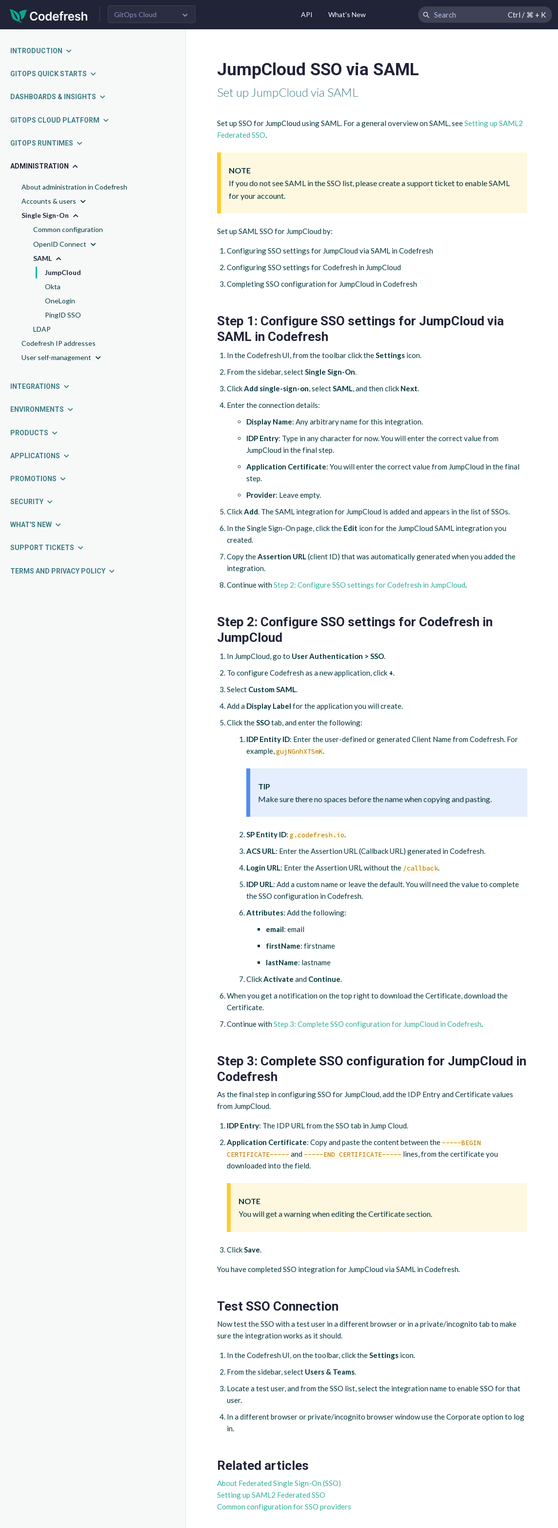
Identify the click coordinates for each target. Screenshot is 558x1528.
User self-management (62, 357)
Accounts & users (54, 201)
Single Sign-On (50, 215)
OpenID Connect (65, 244)
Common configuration (68, 229)
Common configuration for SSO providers (284, 1506)
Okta (52, 286)
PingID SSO (63, 315)
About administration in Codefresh (74, 187)
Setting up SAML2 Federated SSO (271, 1494)
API (307, 14)
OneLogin (60, 301)
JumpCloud (63, 272)
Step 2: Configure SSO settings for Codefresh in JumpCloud (369, 584)
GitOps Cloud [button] (135, 14)
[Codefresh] (49, 14)
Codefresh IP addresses (58, 343)
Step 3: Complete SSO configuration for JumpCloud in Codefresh (377, 1023)
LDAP (42, 329)
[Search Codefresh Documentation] (485, 14)
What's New (347, 14)
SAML (48, 258)
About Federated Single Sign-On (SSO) (279, 1483)
